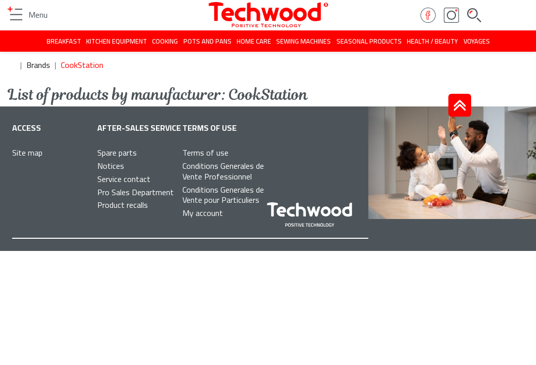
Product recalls (122, 204)
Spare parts (117, 152)
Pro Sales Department (135, 192)
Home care (254, 41)
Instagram (451, 15)
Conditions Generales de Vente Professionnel (223, 171)
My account (202, 213)
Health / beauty (432, 41)
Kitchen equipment (116, 41)
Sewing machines (303, 41)
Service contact (123, 179)
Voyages (477, 41)
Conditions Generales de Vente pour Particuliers (223, 195)
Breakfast (64, 41)
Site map (27, 152)
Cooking (165, 41)
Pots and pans (207, 41)
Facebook (428, 15)
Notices (110, 165)
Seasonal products (369, 41)
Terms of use (205, 152)
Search (474, 15)
